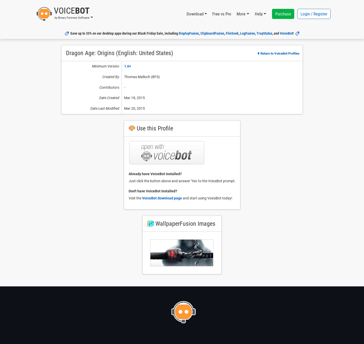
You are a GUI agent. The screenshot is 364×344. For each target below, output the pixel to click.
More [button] (241, 13)
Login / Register (314, 13)
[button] (64, 14)
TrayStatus (264, 33)
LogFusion (247, 33)
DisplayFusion (189, 33)
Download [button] (195, 13)
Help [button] (259, 13)
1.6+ (127, 66)
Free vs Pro (221, 13)
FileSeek (232, 33)
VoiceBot (286, 33)
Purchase (283, 13)
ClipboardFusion (212, 33)
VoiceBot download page (162, 198)
